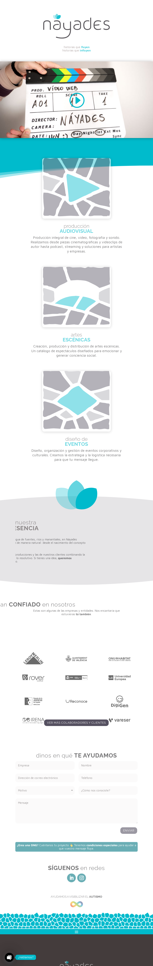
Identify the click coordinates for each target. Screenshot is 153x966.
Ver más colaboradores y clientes (76, 722)
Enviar (128, 830)
